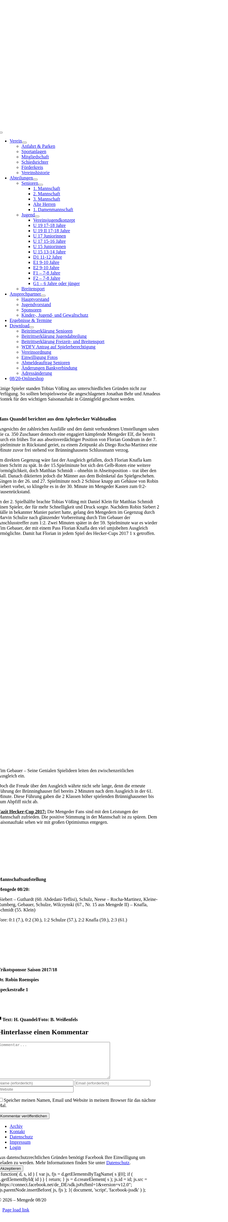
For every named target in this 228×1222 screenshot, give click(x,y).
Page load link (15, 1216)
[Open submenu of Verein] (24, 142)
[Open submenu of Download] (31, 327)
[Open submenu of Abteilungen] (35, 179)
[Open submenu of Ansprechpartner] (43, 295)
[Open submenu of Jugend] (37, 216)
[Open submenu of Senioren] (40, 185)
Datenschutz (117, 1169)
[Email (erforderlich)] (112, 1090)
